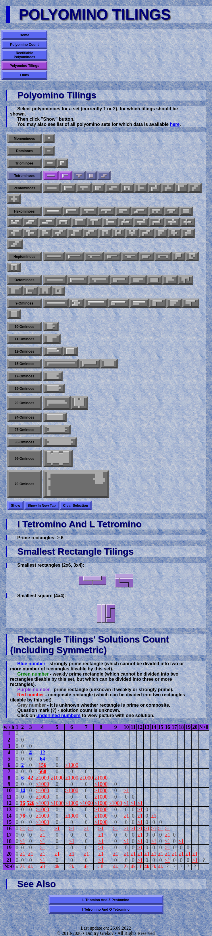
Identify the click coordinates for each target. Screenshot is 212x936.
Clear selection (75, 506)
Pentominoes (24, 188)
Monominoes (24, 139)
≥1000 (71, 765)
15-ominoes (24, 364)
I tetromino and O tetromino (105, 909)
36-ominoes (24, 442)
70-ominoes (24, 484)
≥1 (126, 790)
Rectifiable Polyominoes (24, 55)
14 (22, 790)
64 (42, 759)
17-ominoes (24, 376)
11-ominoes (24, 339)
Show (15, 506)
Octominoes (24, 280)
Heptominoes (24, 257)
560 (42, 771)
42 (30, 778)
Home (24, 35)
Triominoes (24, 163)
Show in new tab (42, 506)
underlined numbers (58, 715)
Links (24, 75)
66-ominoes (24, 459)
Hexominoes (24, 211)
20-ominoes (24, 403)
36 (22, 803)
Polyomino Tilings (24, 66)
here (175, 124)
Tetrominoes (24, 176)
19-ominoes (24, 389)
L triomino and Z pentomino (105, 900)
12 (42, 752)
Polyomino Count (24, 45)
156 (42, 765)
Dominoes (24, 151)
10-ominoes (24, 327)
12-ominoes (24, 351)
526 (30, 803)
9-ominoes (24, 303)
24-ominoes (24, 417)
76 (22, 816)
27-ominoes (24, 430)
